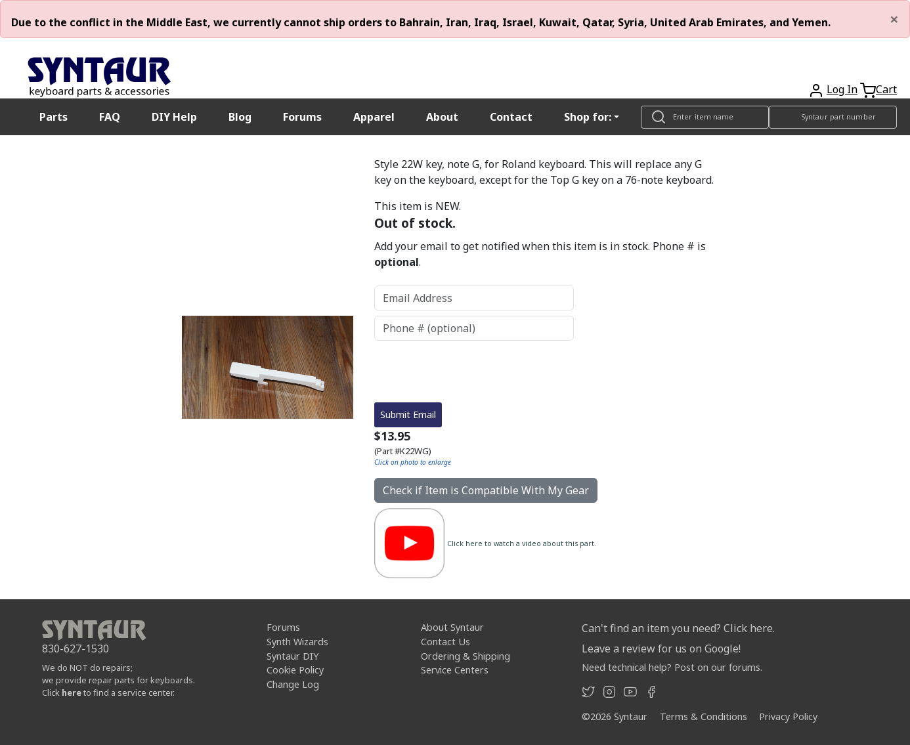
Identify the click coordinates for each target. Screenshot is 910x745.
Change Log (293, 684)
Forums (302, 117)
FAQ (109, 117)
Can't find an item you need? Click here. (678, 628)
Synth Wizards (297, 641)
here (71, 692)
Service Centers (454, 670)
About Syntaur (452, 627)
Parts (53, 117)
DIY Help (174, 117)
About (442, 117)
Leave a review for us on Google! (661, 648)
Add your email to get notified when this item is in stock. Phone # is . (540, 254)
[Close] (894, 19)
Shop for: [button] (587, 117)
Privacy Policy (788, 716)
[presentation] (474, 371)
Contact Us (445, 641)
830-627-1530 (75, 648)
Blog (239, 117)
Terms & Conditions (703, 716)
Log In (842, 89)
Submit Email (408, 414)
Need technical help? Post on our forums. (672, 667)
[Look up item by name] (705, 117)
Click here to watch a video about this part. (521, 543)
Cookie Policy (295, 670)
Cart (886, 89)
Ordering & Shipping (465, 656)
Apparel (374, 117)
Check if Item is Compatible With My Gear (486, 490)
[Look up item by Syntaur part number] (833, 117)
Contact (511, 117)
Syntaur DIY (292, 656)
